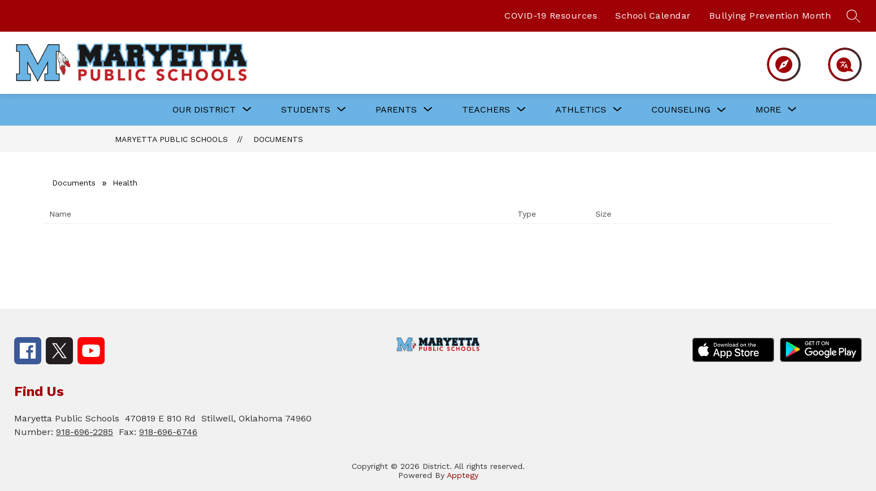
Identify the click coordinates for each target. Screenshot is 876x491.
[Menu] (779, 64)
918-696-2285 (84, 432)
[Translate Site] (838, 64)
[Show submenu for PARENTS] (396, 110)
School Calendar (653, 15)
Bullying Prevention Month (770, 15)
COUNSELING (680, 109)
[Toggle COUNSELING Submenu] (721, 110)
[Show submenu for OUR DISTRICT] (204, 110)
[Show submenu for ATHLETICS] (580, 110)
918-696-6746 (168, 432)
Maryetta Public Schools (171, 139)
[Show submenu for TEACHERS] (486, 110)
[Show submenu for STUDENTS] (305, 110)
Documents (278, 139)
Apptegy (462, 475)
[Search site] (853, 16)
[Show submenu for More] (768, 110)
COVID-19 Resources (550, 15)
